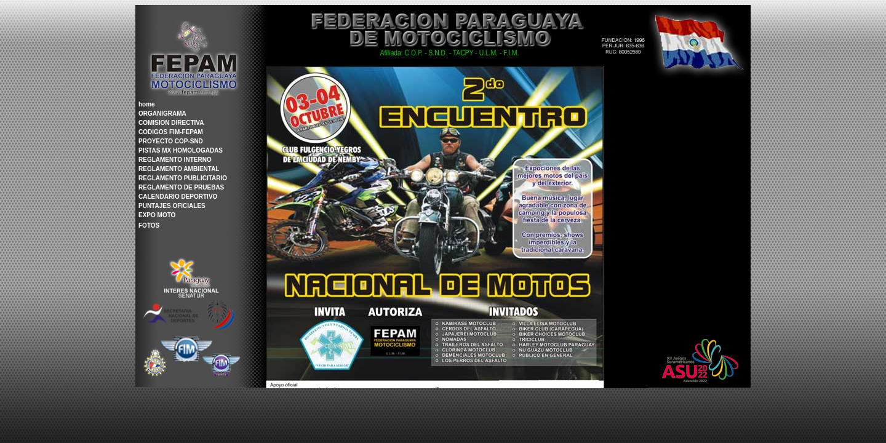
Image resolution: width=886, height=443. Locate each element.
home (146, 104)
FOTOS (148, 225)
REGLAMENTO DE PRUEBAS (181, 187)
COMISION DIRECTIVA (171, 122)
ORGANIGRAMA (162, 113)
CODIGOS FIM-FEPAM (170, 132)
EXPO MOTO (156, 215)
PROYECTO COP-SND (170, 141)
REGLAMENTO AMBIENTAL (178, 169)
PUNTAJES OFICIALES (172, 205)
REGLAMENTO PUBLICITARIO (182, 178)
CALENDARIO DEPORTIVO (177, 196)
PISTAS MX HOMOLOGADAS (180, 150)
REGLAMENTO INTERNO (175, 159)
